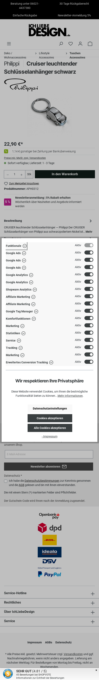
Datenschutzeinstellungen (50, 408)
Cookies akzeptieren (50, 418)
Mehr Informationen (70, 395)
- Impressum (49, 436)
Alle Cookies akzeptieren (50, 428)
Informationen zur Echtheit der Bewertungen (40, 678)
